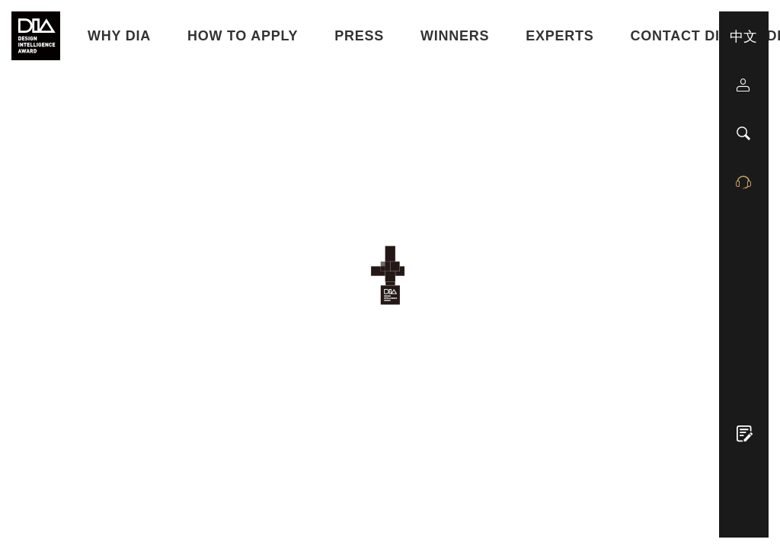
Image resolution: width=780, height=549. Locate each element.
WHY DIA (119, 35)
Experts (559, 35)
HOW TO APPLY (242, 35)
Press (359, 35)
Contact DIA (680, 35)
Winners (454, 35)
